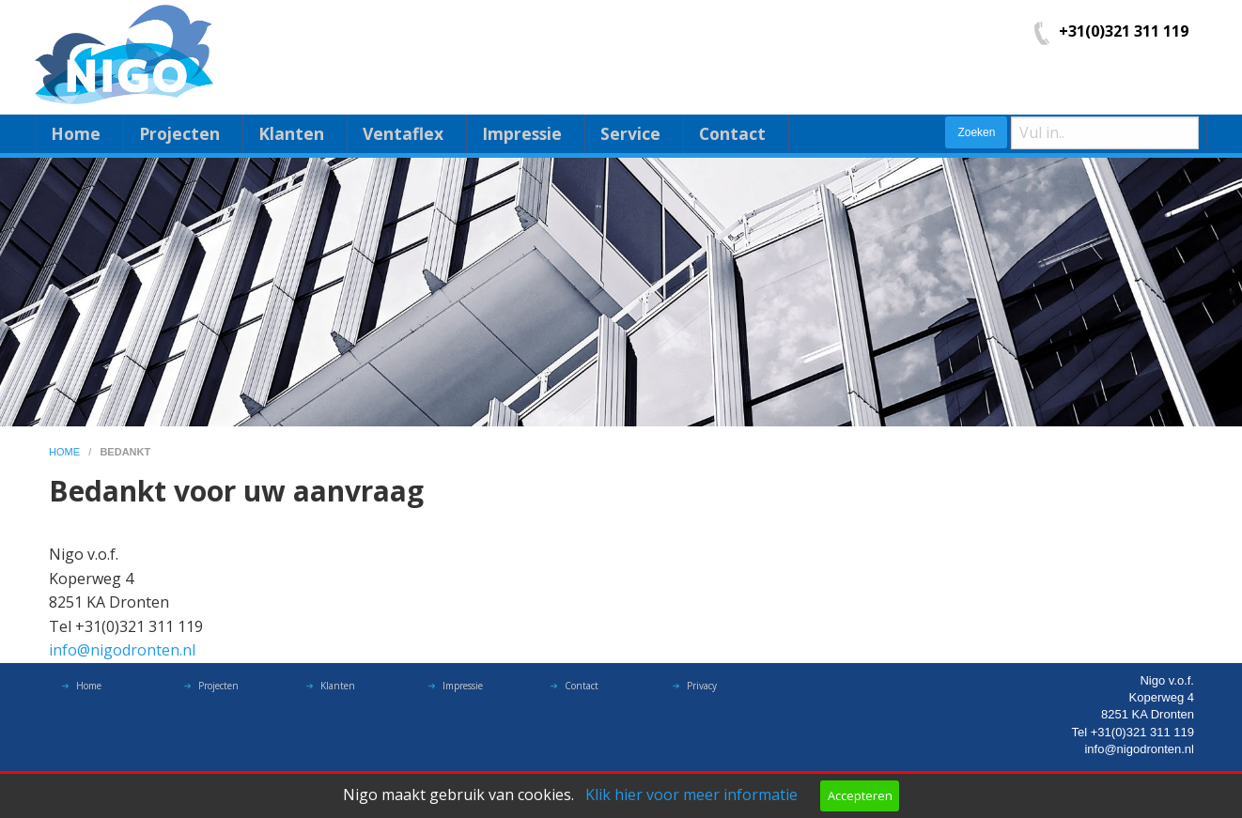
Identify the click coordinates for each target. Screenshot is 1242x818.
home (66, 451)
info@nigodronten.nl (122, 650)
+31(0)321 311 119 (1123, 31)
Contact (732, 133)
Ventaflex (403, 133)
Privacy (702, 690)
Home (76, 133)
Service (630, 133)
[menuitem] (79, 134)
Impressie (522, 133)
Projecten (179, 133)
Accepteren (860, 795)
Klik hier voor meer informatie (691, 794)
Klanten (291, 133)
